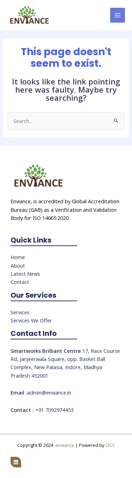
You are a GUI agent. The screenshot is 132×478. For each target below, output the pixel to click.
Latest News (25, 273)
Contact (20, 281)
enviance (64, 445)
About (18, 265)
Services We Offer (31, 320)
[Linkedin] (16, 462)
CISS (110, 445)
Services (20, 312)
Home (18, 257)
